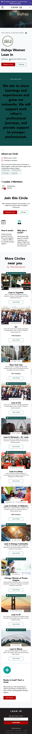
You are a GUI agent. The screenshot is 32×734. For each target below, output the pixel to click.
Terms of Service (9, 730)
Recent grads (5, 170)
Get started (9, 697)
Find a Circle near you (16, 267)
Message (21, 64)
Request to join (8, 64)
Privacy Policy (18, 730)
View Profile (16, 302)
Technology (5, 173)
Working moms (16, 170)
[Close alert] (30, 2)
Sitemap (25, 730)
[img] (16, 281)
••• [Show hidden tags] (20, 173)
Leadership (14, 173)
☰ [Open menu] (2, 7)
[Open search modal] (30, 7)
